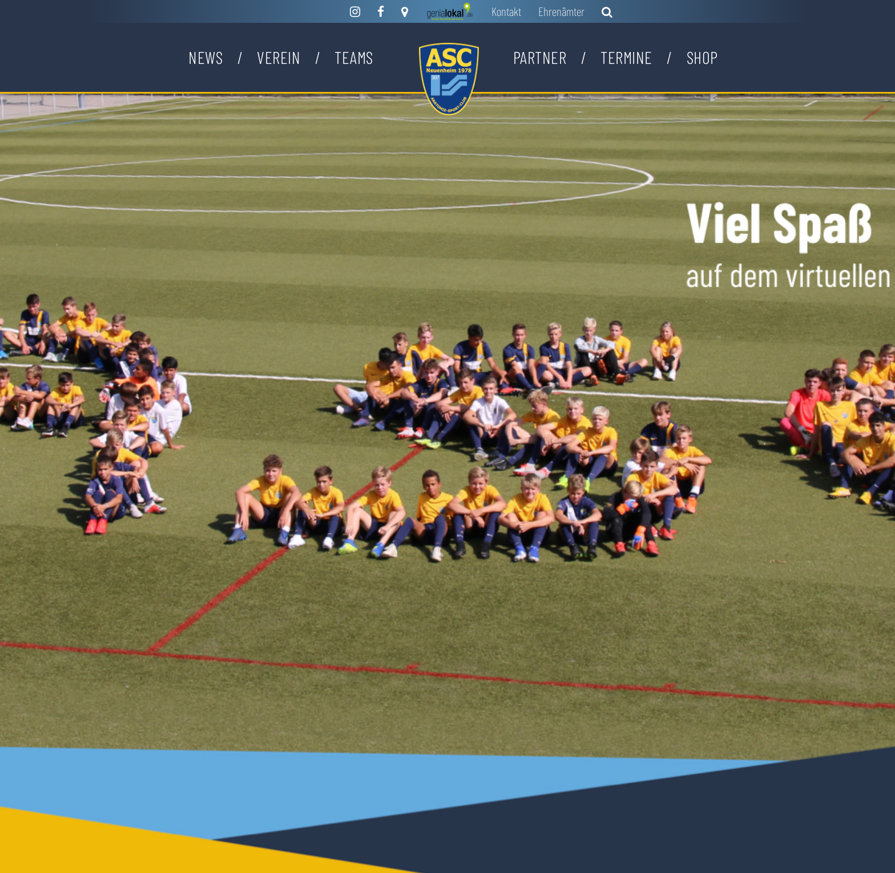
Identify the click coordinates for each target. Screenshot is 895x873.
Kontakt (506, 11)
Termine (626, 57)
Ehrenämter (561, 11)
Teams (353, 57)
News (205, 57)
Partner (540, 57)
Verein (278, 57)
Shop (702, 57)
